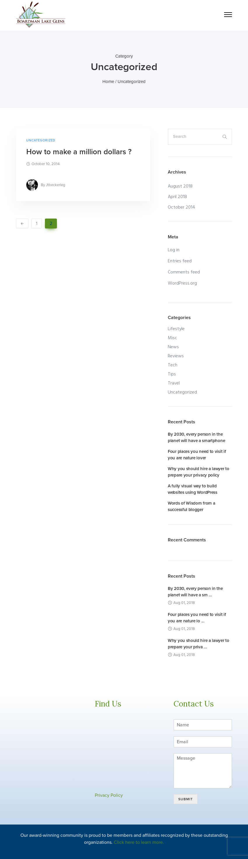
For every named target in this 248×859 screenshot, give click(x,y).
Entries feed (180, 261)
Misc (172, 338)
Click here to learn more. (139, 842)
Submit (185, 799)
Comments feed (184, 272)
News (173, 347)
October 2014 (181, 207)
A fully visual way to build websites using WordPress (192, 489)
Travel (174, 383)
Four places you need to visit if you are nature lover (197, 454)
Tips (172, 374)
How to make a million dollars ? (79, 151)
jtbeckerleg (55, 185)
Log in (173, 250)
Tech (172, 365)
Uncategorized (40, 140)
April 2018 (177, 197)
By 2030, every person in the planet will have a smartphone (196, 437)
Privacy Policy (109, 795)
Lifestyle (176, 329)
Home (108, 81)
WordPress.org (182, 283)
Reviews (176, 356)
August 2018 (180, 186)
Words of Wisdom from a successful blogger (191, 506)
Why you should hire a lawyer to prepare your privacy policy (198, 472)
